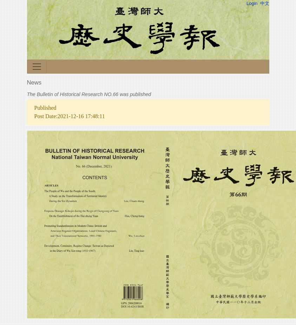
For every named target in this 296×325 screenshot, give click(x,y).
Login (251, 3)
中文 (264, 3)
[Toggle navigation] (37, 67)
